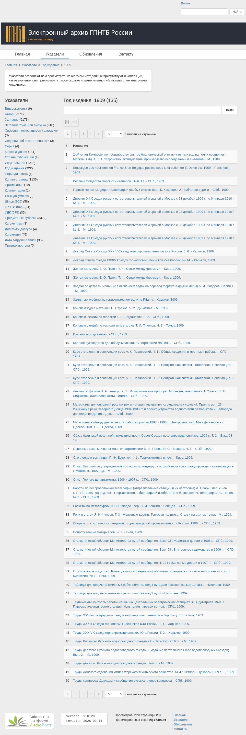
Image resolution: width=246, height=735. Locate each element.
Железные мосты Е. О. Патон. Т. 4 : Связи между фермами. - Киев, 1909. (127, 269)
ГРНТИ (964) (14, 207)
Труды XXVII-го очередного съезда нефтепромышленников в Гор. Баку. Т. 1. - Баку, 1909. (138, 615)
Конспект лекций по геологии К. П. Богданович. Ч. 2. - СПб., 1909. (121, 317)
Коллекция (13, 234)
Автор (9, 114)
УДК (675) (12, 212)
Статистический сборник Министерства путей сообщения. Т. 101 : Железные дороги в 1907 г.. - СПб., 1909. (152, 563)
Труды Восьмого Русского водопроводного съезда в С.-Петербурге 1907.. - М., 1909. (135, 641)
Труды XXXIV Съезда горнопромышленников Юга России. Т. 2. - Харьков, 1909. (131, 632)
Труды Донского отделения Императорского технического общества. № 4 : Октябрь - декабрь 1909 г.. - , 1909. (154, 672)
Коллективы (14, 223)
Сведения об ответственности (27, 141)
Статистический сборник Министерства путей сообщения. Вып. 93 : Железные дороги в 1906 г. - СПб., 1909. (153, 541)
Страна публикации (19, 157)
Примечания (14, 185)
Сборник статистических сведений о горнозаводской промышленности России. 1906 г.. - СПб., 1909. (147, 523)
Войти (185, 3)
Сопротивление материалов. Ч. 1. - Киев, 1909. (108, 532)
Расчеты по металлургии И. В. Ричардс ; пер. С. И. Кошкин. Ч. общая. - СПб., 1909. (134, 506)
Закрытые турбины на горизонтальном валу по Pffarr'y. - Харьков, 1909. (125, 299)
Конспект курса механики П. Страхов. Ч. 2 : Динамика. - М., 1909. (121, 308)
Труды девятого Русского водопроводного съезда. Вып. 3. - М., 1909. (123, 663)
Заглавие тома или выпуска (25, 125)
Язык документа (17, 196)
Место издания (16, 152)
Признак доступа (17, 245)
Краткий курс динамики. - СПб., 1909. (100, 334)
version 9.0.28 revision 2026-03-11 (84, 718)
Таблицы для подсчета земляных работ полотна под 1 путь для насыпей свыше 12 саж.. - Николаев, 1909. (152, 585)
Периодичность (16, 174)
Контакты (125, 54)
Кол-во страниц (16, 179)
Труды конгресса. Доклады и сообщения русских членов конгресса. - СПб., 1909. (132, 680)
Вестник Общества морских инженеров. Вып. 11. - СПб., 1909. (119, 181)
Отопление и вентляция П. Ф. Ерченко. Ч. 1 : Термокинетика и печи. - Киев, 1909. (133, 457)
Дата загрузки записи (20, 240)
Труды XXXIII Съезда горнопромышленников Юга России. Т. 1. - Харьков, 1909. (131, 624)
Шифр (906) (13, 201)
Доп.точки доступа (18, 229)
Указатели (55, 54)
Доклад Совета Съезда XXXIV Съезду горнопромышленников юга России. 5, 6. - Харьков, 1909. (143, 251)
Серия (9, 146)
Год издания (50, 65)
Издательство (15, 163)
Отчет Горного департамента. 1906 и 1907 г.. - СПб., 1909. (116, 479)
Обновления (90, 54)
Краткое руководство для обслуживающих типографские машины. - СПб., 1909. (132, 343)
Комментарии (15, 190)
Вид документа (16, 108)
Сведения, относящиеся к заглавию (31, 130)
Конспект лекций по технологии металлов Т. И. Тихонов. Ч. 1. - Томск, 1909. (129, 325)
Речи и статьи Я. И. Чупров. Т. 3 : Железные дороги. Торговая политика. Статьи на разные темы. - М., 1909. (152, 514)
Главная (22, 54)
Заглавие (12, 119)
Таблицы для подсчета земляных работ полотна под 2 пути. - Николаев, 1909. (130, 593)
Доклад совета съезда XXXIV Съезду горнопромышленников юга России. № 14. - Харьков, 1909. (144, 260)
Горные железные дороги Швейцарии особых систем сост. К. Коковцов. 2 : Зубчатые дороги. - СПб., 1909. (151, 190)
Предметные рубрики (20, 218)
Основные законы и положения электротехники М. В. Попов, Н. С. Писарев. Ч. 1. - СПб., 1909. (142, 449)
